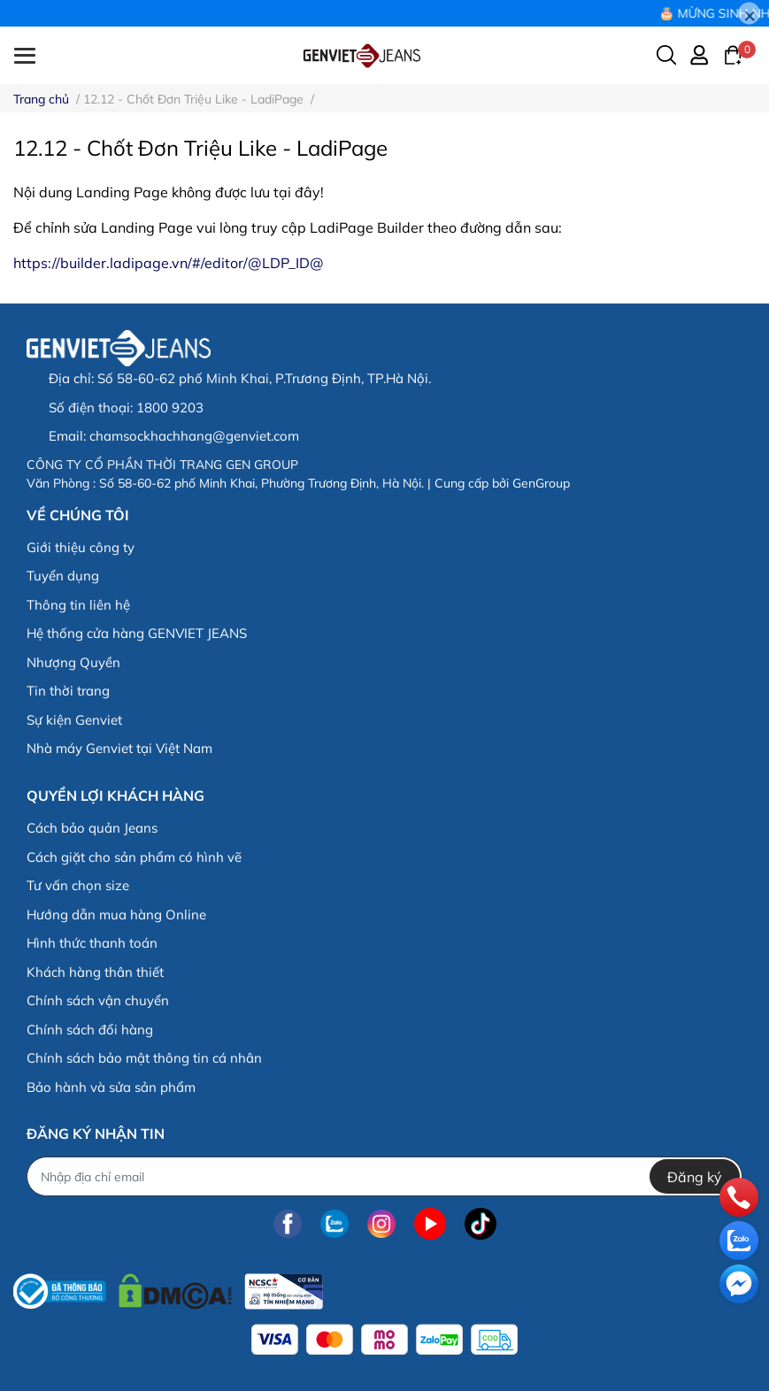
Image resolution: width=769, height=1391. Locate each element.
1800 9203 (170, 407)
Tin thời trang (68, 690)
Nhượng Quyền (73, 662)
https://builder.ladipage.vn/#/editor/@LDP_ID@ (168, 263)
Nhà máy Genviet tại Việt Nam (119, 748)
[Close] (749, 14)
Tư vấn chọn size (78, 885)
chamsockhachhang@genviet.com (194, 435)
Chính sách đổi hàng (90, 1029)
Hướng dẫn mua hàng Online (116, 914)
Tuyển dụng (63, 575)
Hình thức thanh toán (92, 942)
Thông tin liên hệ (78, 604)
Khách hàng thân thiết (95, 972)
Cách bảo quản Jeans (92, 827)
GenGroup (541, 483)
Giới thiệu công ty (81, 547)
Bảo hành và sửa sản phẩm (111, 1087)
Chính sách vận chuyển (98, 1000)
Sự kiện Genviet (74, 719)
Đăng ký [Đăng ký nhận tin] (694, 1177)
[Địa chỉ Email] (384, 1176)
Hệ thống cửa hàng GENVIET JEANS (137, 633)
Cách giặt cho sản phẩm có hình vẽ (134, 857)
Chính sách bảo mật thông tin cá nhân (144, 1057)
